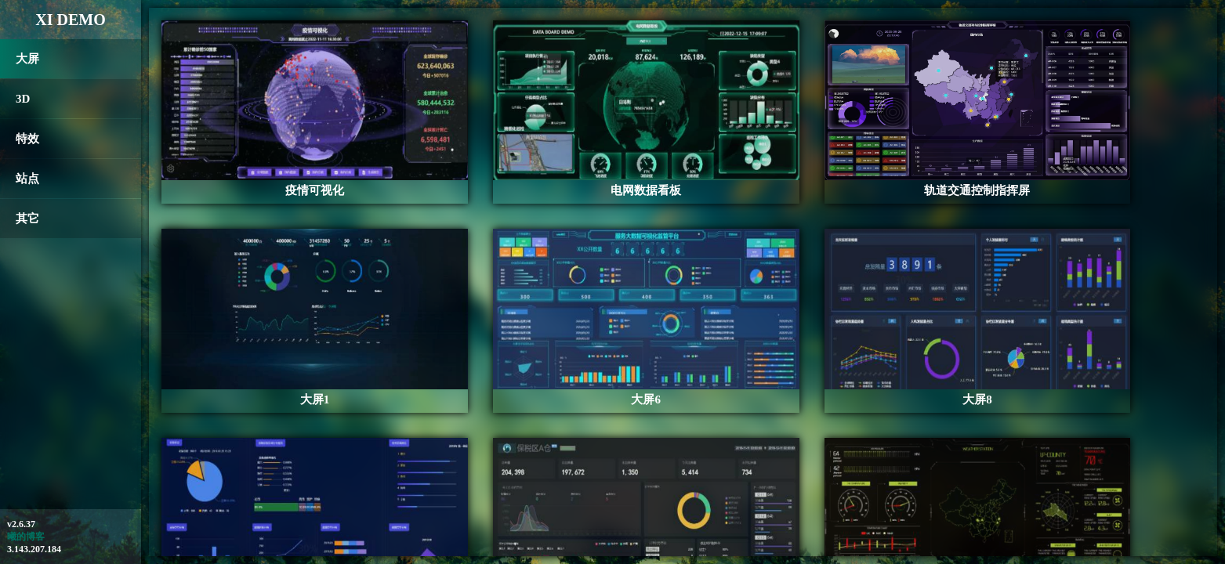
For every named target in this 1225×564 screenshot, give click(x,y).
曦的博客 (26, 536)
